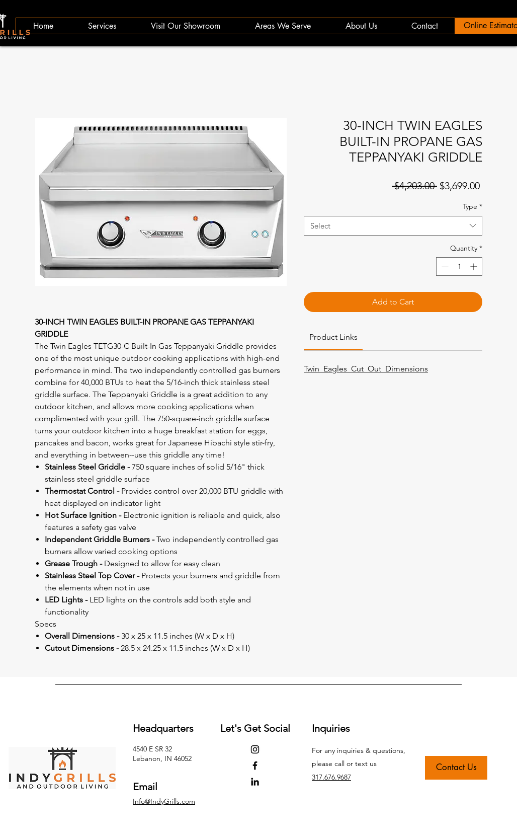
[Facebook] (255, 765)
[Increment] (474, 266)
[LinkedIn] (255, 781)
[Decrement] (444, 266)
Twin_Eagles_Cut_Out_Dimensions (366, 368)
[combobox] (393, 226)
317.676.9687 (331, 777)
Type (472, 206)
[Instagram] (255, 749)
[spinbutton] (459, 266)
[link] (333, 337)
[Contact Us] (456, 768)
